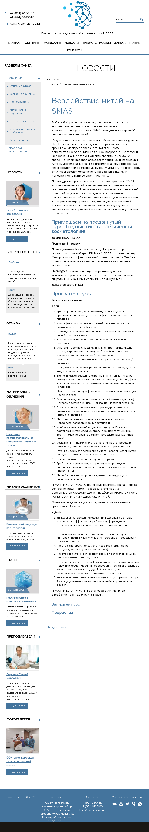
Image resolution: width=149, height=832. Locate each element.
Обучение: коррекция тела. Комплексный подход (20, 761)
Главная (14, 43)
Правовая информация (18, 150)
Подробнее (17, 238)
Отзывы (13, 323)
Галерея (135, 43)
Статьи (12, 560)
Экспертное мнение (22, 121)
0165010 (22, 17)
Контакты (74, 50)
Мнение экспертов (23, 487)
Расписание (52, 43)
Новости (72, 43)
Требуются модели (96, 43)
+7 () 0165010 (92, 806)
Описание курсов (20, 86)
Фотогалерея (18, 719)
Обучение (32, 43)
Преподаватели (20, 102)
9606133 (22, 13)
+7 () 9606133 (92, 803)
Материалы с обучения (18, 112)
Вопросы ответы (21, 252)
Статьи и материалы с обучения (22, 131)
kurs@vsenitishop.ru (25, 23)
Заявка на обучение (22, 94)
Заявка (120, 43)
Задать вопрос (19, 140)
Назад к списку (56, 627)
